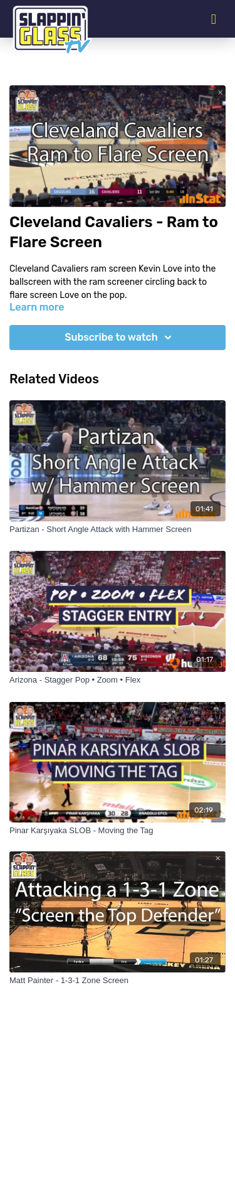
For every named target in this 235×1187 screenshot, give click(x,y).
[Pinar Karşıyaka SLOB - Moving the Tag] (117, 830)
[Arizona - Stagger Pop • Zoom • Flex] (117, 680)
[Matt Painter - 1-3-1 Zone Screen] (117, 980)
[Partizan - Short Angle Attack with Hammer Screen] (117, 529)
